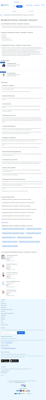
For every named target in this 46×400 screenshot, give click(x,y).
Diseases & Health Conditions (6, 309)
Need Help (3, 319)
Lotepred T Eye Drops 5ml (12, 272)
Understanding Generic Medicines (7, 313)
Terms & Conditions (4, 222)
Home (1, 14)
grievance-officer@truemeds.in (10, 348)
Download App (29, 5)
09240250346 (9, 342)
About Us (2, 301)
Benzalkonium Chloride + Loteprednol (9, 241)
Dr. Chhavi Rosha (11, 73)
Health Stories (3, 305)
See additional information (20, 382)
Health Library (3, 307)
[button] (23, 199)
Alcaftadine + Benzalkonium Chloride (33, 233)
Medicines (14, 11)
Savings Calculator (4, 324)
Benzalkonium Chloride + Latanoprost (24, 237)
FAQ (2, 320)
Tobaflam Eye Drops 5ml (11, 264)
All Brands (3, 317)
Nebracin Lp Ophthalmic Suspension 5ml (13, 281)
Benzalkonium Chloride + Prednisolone (9, 246)
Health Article (3, 303)
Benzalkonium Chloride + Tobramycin (34, 228)
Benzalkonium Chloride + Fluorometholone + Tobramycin (13, 228)
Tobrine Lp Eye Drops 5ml (11, 255)
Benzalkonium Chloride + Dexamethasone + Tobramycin (13, 233)
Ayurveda (3, 311)
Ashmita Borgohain (11, 63)
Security (2, 322)
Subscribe (20, 332)
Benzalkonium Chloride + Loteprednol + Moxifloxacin (29, 241)
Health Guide (31, 11)
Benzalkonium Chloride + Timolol (8, 237)
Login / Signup (37, 5)
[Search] (15, 6)
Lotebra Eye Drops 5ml (11, 290)
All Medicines (3, 315)
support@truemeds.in (5, 370)
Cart (44, 5)
